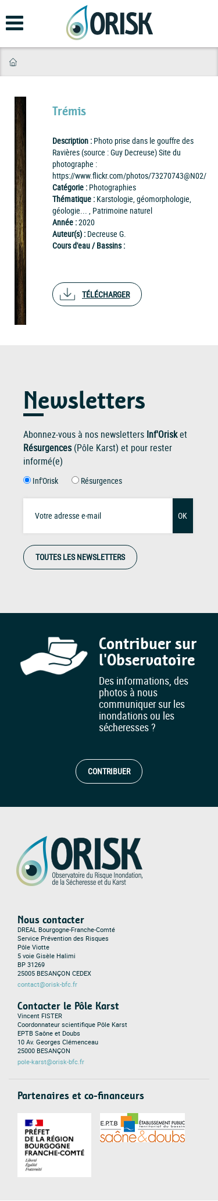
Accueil (13, 62)
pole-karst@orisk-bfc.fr (50, 1062)
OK (182, 515)
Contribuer (109, 771)
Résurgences (101, 480)
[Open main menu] (7, 26)
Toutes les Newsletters (80, 556)
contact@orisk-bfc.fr (47, 984)
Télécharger (106, 294)
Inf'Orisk (45, 480)
